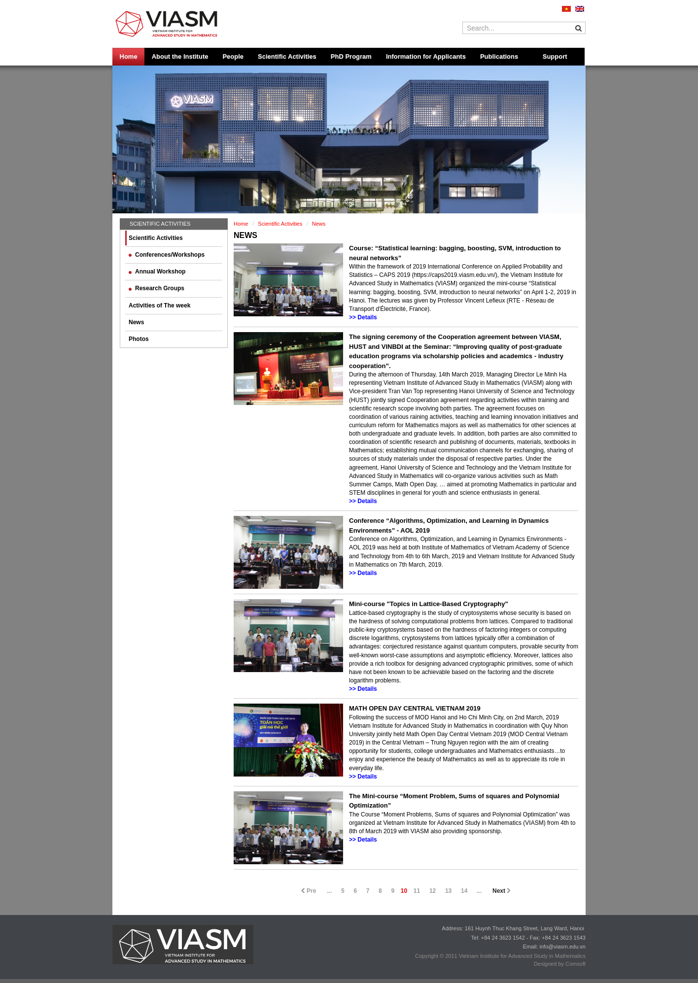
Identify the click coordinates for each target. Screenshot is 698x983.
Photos (139, 339)
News (136, 322)
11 (417, 890)
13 (448, 890)
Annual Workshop (157, 271)
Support (555, 56)
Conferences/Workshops (167, 254)
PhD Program (351, 56)
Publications (499, 56)
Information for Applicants (426, 56)
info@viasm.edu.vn (562, 946)
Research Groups (156, 288)
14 (464, 890)
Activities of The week (159, 305)
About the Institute (180, 56)
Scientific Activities (287, 56)
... (329, 890)
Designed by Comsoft (560, 964)
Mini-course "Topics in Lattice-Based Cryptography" (428, 604)
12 (432, 890)
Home (129, 56)
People (233, 56)
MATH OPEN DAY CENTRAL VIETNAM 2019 (415, 708)
